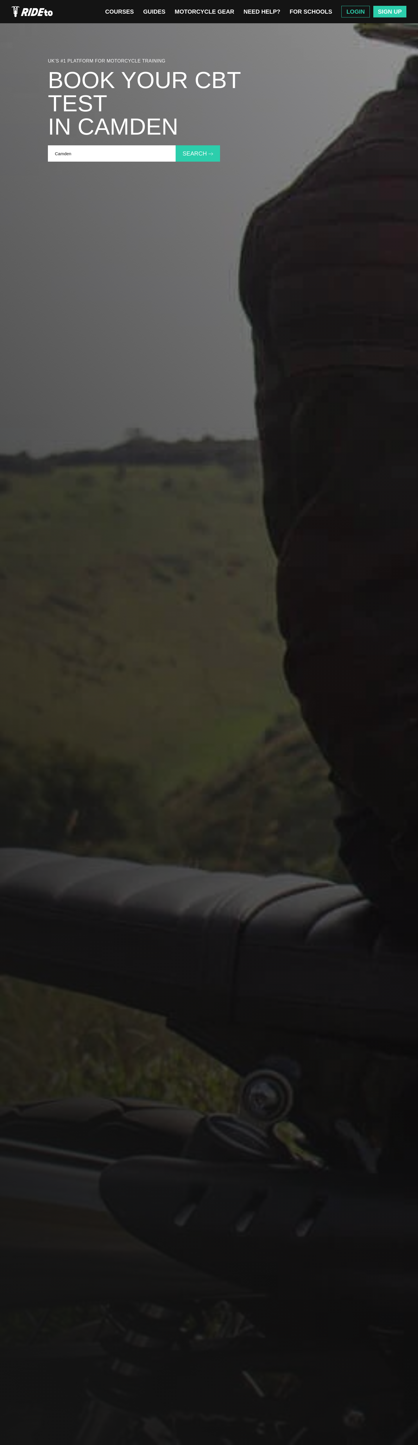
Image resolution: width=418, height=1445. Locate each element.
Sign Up (390, 11)
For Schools (311, 11)
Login (355, 11)
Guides (154, 11)
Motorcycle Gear (204, 11)
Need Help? (262, 11)
